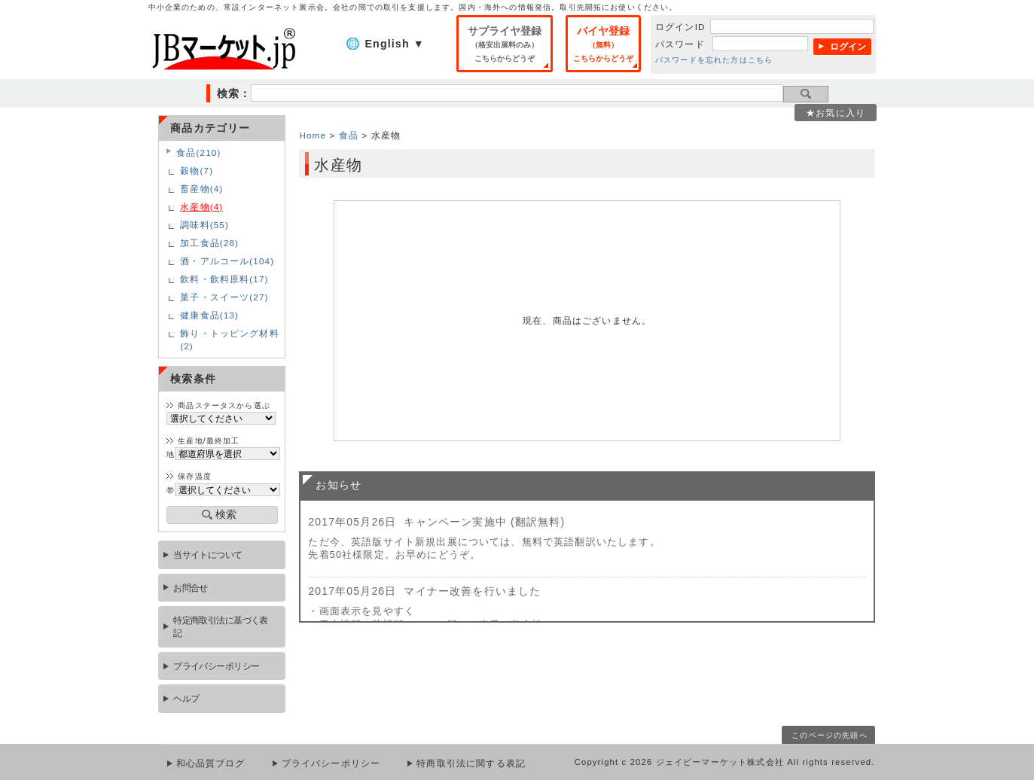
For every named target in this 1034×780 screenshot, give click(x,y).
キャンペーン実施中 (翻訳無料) (484, 522)
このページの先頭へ (829, 735)
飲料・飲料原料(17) (224, 279)
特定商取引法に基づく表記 (220, 626)
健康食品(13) (209, 315)
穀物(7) (196, 170)
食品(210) (198, 152)
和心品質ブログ (211, 763)
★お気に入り (835, 112)
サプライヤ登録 (504, 43)
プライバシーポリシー (216, 666)
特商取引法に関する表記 (471, 763)
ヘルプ (186, 698)
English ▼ (395, 44)
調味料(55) (204, 225)
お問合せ (190, 588)
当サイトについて (207, 554)
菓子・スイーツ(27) (224, 297)
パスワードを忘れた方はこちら (714, 60)
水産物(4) (201, 207)
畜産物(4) (201, 188)
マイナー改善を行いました (472, 591)
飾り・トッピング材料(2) (229, 339)
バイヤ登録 (603, 43)
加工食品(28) (209, 243)
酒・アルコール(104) (227, 261)
